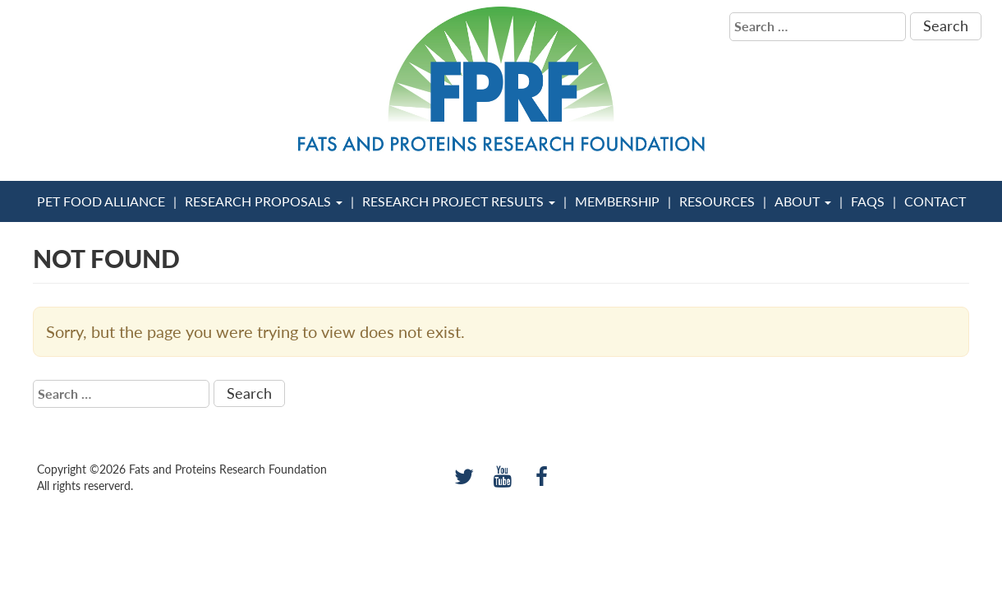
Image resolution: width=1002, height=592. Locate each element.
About (802, 201)
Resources (717, 201)
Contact (935, 201)
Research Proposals (263, 201)
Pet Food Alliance (101, 201)
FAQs (868, 201)
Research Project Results (458, 201)
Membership (617, 201)
